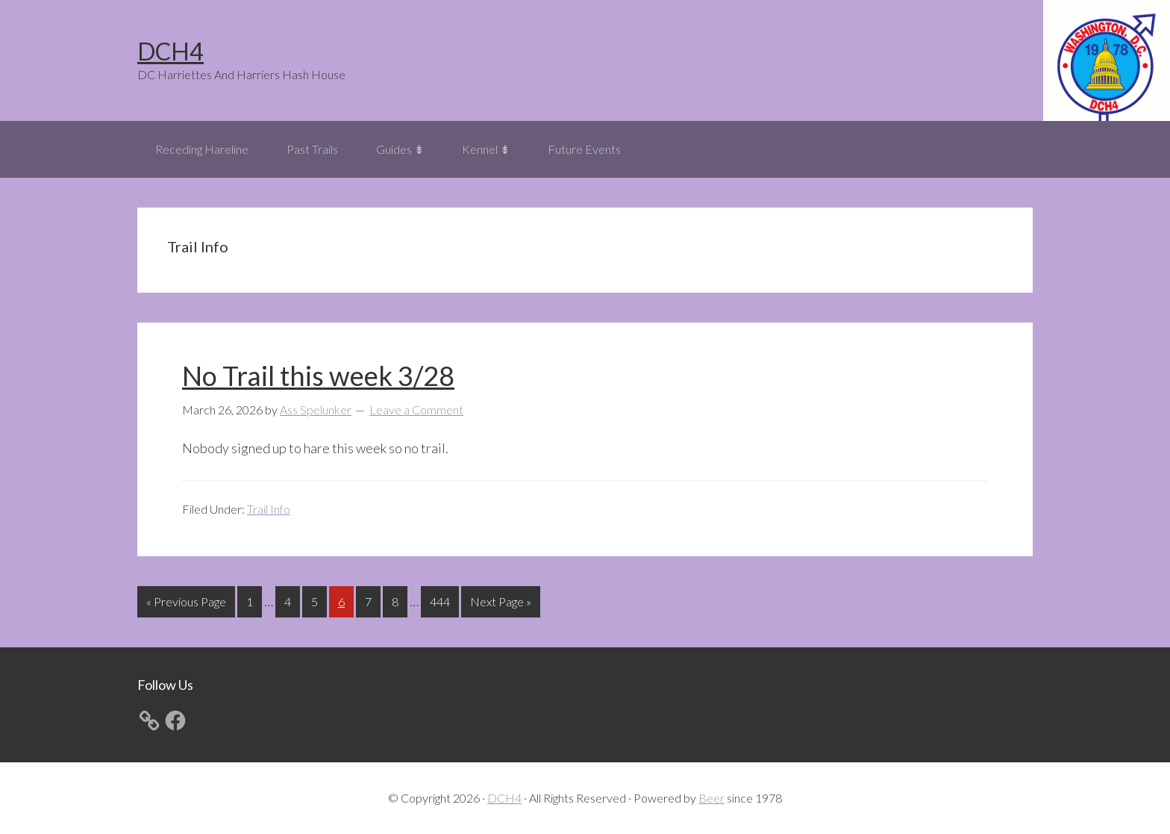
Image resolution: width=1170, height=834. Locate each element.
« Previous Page (186, 604)
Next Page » (500, 604)
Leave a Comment (416, 409)
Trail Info (268, 509)
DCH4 (170, 51)
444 (441, 600)
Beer (711, 798)
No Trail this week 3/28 (318, 375)
